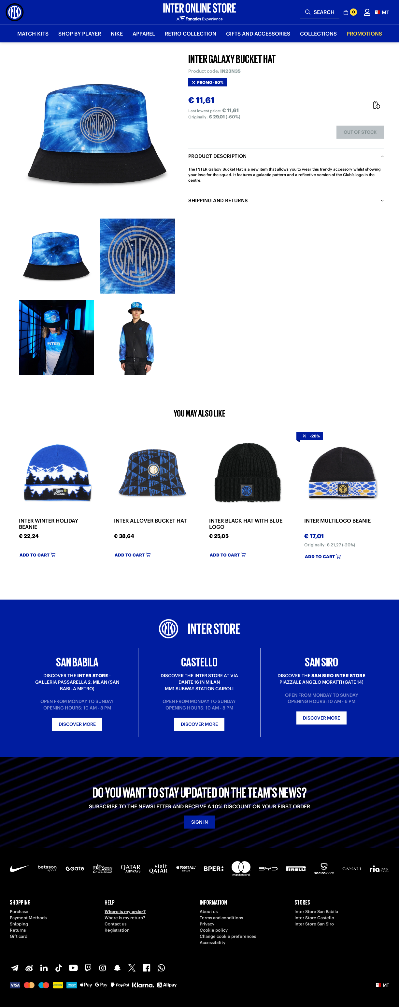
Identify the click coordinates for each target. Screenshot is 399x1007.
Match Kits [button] (33, 33)
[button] (382, 12)
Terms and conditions (221, 918)
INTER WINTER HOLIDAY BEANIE (48, 524)
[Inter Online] (14, 12)
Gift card (18, 936)
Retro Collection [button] (190, 33)
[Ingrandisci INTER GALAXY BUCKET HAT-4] (137, 337)
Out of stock (360, 132)
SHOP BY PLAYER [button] (79, 33)
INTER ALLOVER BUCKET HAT (150, 521)
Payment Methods (28, 918)
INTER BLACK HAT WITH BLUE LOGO (245, 524)
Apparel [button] (144, 33)
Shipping (19, 924)
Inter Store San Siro (314, 924)
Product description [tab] (217, 156)
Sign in (199, 822)
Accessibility (212, 942)
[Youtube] (73, 968)
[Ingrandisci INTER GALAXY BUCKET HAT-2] (137, 256)
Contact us (115, 924)
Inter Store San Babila (316, 911)
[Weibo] (29, 968)
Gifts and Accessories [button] (258, 33)
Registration (117, 930)
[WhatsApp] (161, 968)
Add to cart (37, 555)
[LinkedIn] (44, 968)
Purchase (19, 911)
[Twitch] (88, 968)
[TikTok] (59, 968)
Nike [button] (117, 33)
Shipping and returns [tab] (218, 200)
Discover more (77, 724)
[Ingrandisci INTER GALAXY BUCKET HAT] (97, 133)
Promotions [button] (364, 33)
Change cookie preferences (228, 936)
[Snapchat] (117, 968)
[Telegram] (15, 968)
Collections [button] (318, 33)
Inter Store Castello (314, 918)
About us (209, 911)
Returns (18, 930)
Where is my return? (125, 918)
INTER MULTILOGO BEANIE (337, 521)
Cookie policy (214, 930)
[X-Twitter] (132, 968)
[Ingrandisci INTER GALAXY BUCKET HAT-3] (56, 337)
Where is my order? (125, 911)
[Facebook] (146, 968)
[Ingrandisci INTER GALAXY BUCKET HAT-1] (56, 256)
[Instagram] (102, 968)
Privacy (207, 924)
